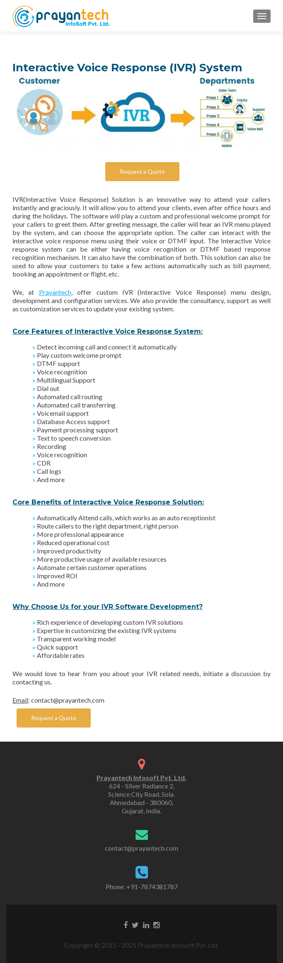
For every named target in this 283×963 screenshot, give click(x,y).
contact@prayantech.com (141, 848)
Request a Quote (142, 171)
